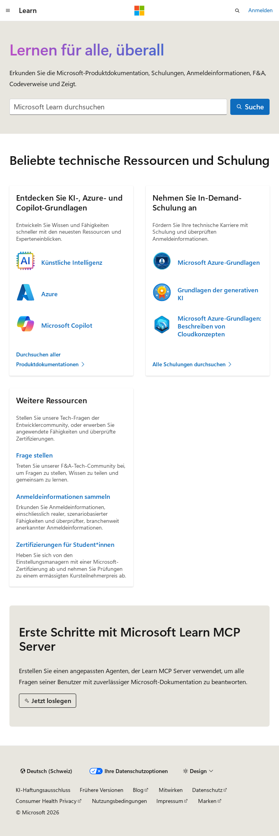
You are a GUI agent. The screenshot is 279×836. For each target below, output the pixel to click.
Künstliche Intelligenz (71, 262)
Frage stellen (34, 455)
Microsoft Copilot (66, 325)
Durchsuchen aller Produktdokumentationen (51, 359)
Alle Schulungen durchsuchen (192, 364)
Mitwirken (171, 790)
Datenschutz (207, 790)
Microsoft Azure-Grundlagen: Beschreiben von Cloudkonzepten (219, 326)
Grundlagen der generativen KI (218, 294)
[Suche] (250, 107)
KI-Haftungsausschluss (43, 790)
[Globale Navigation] (8, 11)
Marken (207, 801)
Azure (49, 294)
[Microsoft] (139, 11)
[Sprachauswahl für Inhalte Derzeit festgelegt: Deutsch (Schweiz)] (46, 771)
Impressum (169, 801)
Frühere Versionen (101, 790)
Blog (138, 790)
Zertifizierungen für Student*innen (65, 544)
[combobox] (118, 107)
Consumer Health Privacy (46, 801)
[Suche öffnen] (237, 11)
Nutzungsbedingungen (119, 801)
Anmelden (260, 10)
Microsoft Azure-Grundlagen (219, 262)
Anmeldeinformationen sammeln (63, 496)
